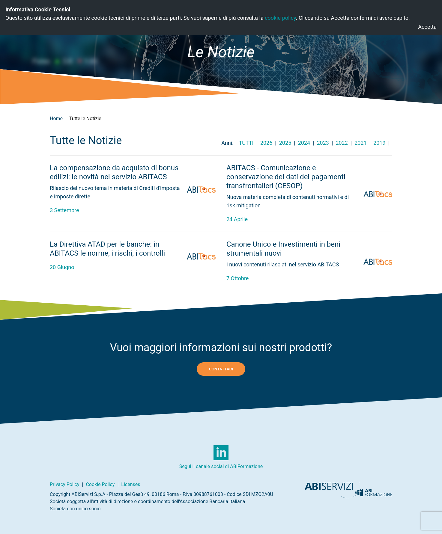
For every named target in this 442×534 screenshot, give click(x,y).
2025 (285, 143)
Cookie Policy (100, 484)
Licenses (130, 484)
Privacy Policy (64, 484)
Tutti (246, 143)
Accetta (427, 27)
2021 (360, 143)
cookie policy (280, 18)
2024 (304, 143)
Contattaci (221, 368)
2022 (342, 143)
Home (56, 118)
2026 (266, 143)
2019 (379, 143)
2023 (323, 143)
